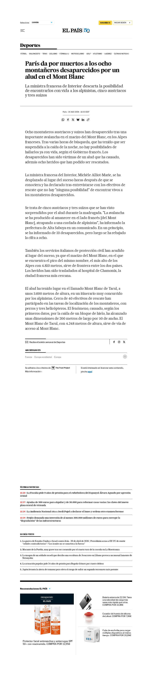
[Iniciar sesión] (122, 23)
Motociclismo (77, 54)
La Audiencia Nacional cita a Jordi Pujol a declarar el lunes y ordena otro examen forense (75, 511)
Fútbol (24, 54)
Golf (88, 54)
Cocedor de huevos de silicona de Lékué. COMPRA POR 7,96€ (116, 614)
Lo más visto (27, 534)
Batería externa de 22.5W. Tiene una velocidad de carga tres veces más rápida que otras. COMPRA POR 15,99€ (117, 601)
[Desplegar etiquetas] (125, 356)
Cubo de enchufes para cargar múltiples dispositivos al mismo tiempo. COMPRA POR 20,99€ (116, 633)
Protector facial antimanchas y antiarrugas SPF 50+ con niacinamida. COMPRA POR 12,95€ (48, 642)
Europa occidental (43, 357)
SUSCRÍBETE (105, 23)
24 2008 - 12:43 (78, 112)
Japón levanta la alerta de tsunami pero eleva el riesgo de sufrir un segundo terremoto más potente (70, 569)
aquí (90, 371)
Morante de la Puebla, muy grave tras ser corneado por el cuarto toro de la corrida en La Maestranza (71, 549)
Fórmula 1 (64, 54)
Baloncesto (34, 54)
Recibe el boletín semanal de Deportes (47, 342)
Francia (28, 357)
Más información (33, 371)
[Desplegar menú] (22, 30)
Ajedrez (108, 54)
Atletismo (97, 54)
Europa (57, 357)
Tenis (44, 54)
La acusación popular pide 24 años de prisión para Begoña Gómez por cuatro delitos (63, 563)
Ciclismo (53, 54)
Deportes (30, 45)
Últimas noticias (121, 54)
